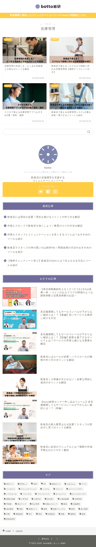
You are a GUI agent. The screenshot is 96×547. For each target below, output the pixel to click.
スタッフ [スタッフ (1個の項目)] (59, 489)
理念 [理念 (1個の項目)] (40, 514)
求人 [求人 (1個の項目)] (30, 514)
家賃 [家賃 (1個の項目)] (65, 504)
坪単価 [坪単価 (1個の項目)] (8, 504)
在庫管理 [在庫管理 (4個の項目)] (78, 499)
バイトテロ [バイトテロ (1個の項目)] (27, 494)
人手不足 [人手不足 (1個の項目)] (24, 499)
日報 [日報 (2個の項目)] (8, 514)
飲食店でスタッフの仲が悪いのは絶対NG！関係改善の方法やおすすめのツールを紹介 (49, 249)
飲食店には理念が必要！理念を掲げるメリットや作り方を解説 (43, 217)
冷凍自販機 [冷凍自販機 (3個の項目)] (64, 499)
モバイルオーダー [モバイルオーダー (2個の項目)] (79, 494)
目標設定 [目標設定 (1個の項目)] (51, 514)
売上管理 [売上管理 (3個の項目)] (35, 504)
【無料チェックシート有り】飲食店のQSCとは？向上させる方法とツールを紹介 (49, 263)
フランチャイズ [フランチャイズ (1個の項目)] (43, 494)
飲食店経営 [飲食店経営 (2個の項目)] (10, 519)
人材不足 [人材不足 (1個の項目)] (37, 499)
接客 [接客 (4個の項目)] (45, 509)
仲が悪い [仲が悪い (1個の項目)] (50, 499)
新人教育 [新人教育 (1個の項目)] (84, 509)
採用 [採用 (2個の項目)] (21, 509)
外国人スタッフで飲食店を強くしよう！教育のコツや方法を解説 (45, 225)
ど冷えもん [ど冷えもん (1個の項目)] (71, 484)
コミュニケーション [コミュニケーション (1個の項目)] (28, 489)
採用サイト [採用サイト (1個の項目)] (33, 509)
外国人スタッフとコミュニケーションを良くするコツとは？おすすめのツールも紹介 (48, 236)
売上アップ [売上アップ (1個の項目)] (21, 504)
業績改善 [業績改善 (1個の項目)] (19, 514)
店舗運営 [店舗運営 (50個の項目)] (76, 504)
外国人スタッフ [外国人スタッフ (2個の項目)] (51, 504)
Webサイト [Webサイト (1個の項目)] (56, 484)
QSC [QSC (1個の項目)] (35, 484)
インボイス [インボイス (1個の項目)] (10, 489)
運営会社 (45, 539)
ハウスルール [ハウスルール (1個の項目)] (11, 494)
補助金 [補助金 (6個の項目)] (73, 514)
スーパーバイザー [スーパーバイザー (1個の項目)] (76, 489)
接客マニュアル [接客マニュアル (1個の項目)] (59, 509)
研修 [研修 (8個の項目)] (62, 514)
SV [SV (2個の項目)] (44, 484)
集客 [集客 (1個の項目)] (83, 514)
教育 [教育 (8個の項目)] (73, 509)
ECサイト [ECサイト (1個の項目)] (10, 484)
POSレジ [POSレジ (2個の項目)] (23, 484)
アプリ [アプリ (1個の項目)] (84, 484)
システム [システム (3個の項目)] (46, 489)
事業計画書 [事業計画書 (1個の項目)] (10, 499)
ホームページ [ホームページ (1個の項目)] (61, 494)
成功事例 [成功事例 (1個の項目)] (9, 509)
